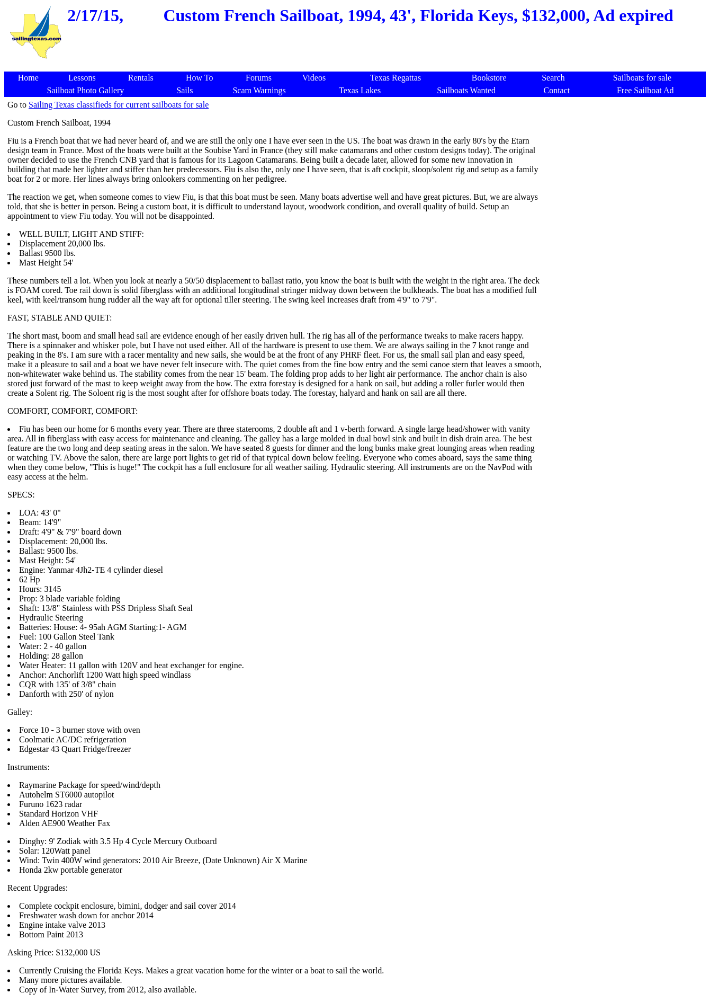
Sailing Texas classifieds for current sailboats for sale (119, 104)
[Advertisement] (357, 66)
